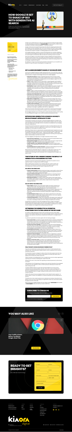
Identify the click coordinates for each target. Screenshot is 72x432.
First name (38, 364)
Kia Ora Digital (29, 283)
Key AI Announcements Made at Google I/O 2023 (12, 57)
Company (50, 370)
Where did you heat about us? (41, 381)
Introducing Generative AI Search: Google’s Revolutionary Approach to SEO (12, 61)
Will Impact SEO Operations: (11, 69)
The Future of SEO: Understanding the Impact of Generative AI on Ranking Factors (12, 65)
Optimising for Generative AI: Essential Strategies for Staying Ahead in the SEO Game (12, 75)
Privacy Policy (39, 299)
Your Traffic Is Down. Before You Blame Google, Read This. (15, 336)
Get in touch (53, 282)
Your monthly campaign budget (53, 375)
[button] (59, 314)
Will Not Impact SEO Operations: (12, 71)
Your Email (38, 370)
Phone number (38, 375)
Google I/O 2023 (44, 44)
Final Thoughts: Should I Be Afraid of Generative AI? (13, 79)
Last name (50, 364)
